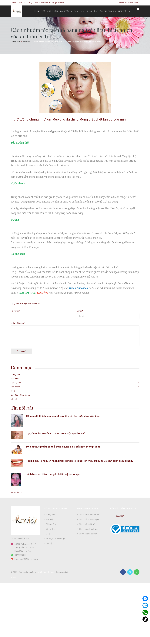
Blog (13, 391)
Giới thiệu (15, 378)
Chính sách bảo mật (88, 534)
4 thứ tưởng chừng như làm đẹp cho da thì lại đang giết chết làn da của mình (69, 119)
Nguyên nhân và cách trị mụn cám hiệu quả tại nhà (55, 433)
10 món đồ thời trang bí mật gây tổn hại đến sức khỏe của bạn (63, 415)
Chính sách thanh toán (89, 514)
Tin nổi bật (22, 408)
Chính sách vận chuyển (89, 519)
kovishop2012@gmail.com (52, 3)
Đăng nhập (133, 3)
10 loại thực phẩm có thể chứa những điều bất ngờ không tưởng (63, 446)
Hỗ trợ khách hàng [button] (55, 508)
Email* (80, 311)
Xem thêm (16, 492)
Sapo (13, 577)
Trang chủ (15, 374)
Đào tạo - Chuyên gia (20, 395)
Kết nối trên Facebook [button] (123, 508)
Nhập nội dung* (18, 323)
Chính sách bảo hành (88, 529)
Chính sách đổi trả (87, 524)
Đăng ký (123, 3)
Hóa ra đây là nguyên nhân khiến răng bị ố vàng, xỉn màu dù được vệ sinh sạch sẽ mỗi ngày (79, 460)
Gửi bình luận (21, 351)
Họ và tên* (15, 311)
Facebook (119, 515)
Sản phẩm (15, 386)
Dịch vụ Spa (16, 382)
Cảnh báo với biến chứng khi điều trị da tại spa (53, 474)
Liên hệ (14, 399)
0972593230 (24, 3)
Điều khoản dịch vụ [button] (88, 508)
